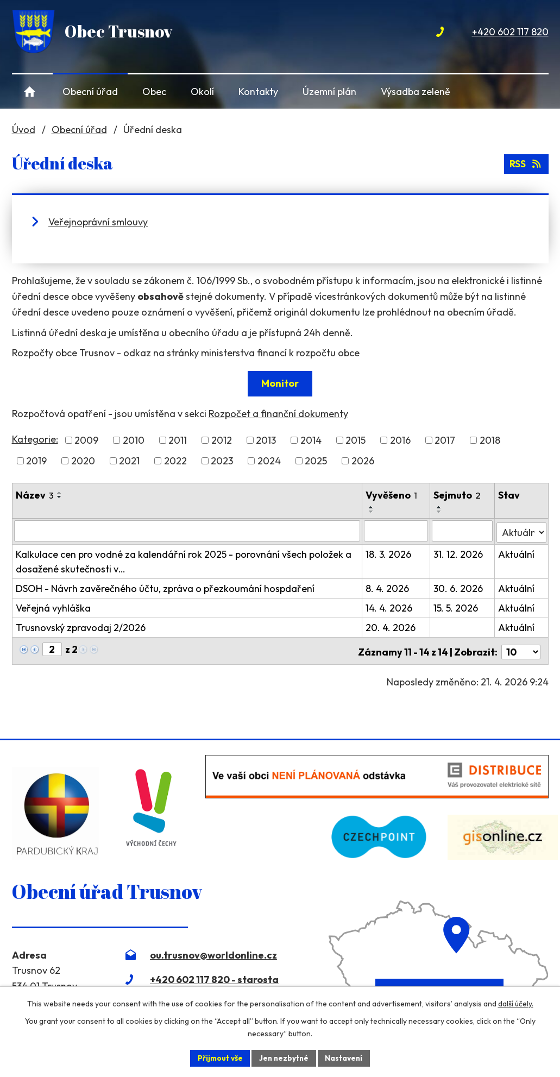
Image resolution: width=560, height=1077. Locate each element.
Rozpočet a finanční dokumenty (278, 413)
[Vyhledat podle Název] (187, 530)
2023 (222, 461)
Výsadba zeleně (415, 91)
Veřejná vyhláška (53, 606)
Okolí (202, 91)
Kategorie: (35, 439)
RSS (525, 163)
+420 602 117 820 (510, 32)
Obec (154, 91)
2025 (316, 461)
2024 (269, 461)
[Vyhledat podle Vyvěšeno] (396, 530)
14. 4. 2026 (389, 606)
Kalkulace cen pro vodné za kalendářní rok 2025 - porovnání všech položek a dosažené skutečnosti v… (183, 560)
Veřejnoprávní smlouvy (98, 222)
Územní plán (329, 91)
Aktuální (516, 552)
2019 (36, 461)
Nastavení (345, 1057)
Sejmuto (458, 495)
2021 (129, 461)
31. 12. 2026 (459, 552)
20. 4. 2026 (391, 626)
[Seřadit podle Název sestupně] (60, 497)
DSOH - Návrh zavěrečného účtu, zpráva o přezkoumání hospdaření (165, 587)
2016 (400, 440)
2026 (362, 461)
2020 (83, 461)
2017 (445, 440)
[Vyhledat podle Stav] (521, 530)
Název (35, 495)
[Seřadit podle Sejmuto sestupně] (440, 511)
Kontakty (258, 91)
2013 (266, 440)
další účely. (515, 1003)
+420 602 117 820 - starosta (214, 975)
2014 (311, 440)
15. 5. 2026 (457, 606)
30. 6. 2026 (459, 587)
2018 (490, 440)
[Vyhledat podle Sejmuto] (463, 530)
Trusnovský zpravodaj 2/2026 (81, 626)
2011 (177, 440)
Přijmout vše (219, 1057)
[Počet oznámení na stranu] (520, 648)
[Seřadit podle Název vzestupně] (60, 492)
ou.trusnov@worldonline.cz (213, 950)
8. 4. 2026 (388, 587)
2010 (133, 440)
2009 (86, 440)
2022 (175, 461)
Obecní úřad (90, 91)
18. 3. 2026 (389, 552)
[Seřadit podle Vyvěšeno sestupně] (372, 511)
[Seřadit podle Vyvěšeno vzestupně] (372, 507)
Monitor (280, 383)
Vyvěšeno (392, 495)
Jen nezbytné (284, 1057)
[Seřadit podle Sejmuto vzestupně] (440, 507)
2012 (221, 440)
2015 (355, 440)
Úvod (30, 91)
